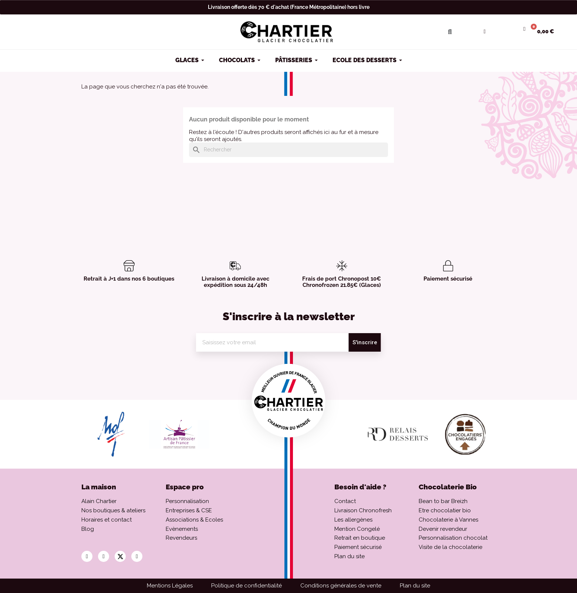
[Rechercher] (288, 150)
